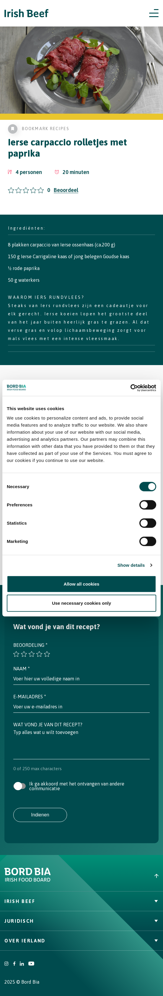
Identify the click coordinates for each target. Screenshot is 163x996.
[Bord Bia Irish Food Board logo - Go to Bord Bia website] (27, 880)
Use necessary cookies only (81, 603)
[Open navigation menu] (154, 13)
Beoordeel (66, 190)
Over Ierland (81, 940)
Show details (131, 565)
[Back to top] (122, 876)
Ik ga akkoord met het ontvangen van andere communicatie (76, 786)
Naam (21, 668)
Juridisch (81, 921)
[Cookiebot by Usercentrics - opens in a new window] (130, 388)
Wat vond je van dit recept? (47, 724)
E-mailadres (29, 696)
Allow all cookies (82, 583)
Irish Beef (81, 901)
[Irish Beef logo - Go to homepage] (26, 13)
